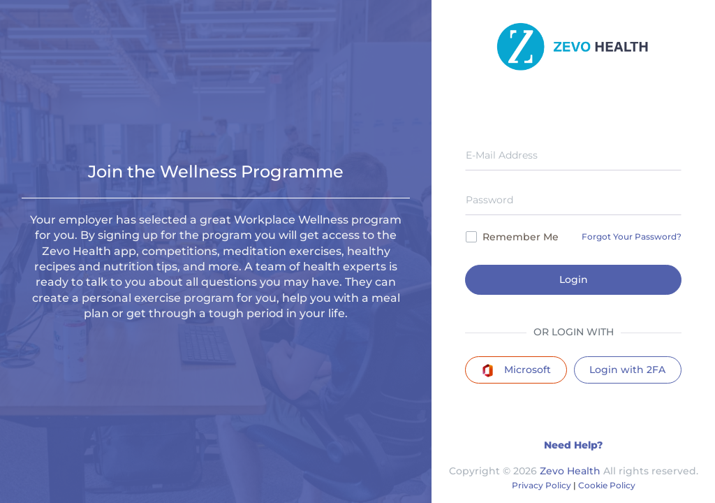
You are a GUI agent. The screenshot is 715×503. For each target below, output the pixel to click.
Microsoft (516, 370)
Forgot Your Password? (631, 236)
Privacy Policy (541, 485)
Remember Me (512, 237)
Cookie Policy (606, 485)
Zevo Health (570, 471)
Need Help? (573, 445)
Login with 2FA (627, 369)
